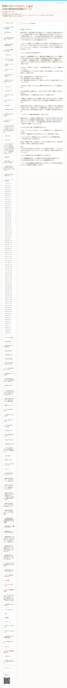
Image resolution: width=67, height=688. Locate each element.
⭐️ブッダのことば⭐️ (9, 609)
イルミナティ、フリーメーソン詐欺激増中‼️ (9, 59)
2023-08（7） (8, 215)
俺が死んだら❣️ (8, 459)
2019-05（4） (8, 315)
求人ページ (7, 469)
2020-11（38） (8, 280)
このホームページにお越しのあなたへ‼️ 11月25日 (9, 115)
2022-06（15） (8, 242)
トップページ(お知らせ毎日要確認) (9, 27)
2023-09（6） (8, 213)
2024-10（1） (8, 199)
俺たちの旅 (7, 140)
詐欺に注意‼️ (7, 455)
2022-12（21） (8, 230)
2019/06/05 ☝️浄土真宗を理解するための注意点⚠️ (9, 564)
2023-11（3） (8, 211)
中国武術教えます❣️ (9, 444)
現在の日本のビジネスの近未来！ (9, 75)
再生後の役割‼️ (8, 341)
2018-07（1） (8, 333)
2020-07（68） (8, 288)
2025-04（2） (8, 191)
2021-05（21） (8, 268)
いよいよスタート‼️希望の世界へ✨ (9, 120)
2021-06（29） (8, 266)
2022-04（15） (8, 246)
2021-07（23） (8, 264)
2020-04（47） (8, 293)
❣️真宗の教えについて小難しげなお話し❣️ (9, 570)
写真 (5, 613)
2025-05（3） (8, 189)
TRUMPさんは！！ (8, 55)
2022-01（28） (8, 252)
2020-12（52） (8, 278)
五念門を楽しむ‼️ (8, 430)
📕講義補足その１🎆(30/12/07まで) (9, 526)
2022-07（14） (8, 240)
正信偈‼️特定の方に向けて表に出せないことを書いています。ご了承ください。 (9, 168)
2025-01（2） (8, 195)
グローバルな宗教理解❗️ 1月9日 (9, 369)
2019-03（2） (8, 319)
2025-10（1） (8, 183)
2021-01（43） (8, 276)
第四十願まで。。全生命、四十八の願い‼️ (9, 161)
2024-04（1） (8, 205)
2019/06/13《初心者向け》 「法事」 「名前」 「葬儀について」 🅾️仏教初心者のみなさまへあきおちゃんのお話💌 (9, 597)
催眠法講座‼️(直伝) (8, 109)
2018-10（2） (8, 327)
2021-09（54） (8, 260)
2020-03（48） (8, 295)
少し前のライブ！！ (9, 90)
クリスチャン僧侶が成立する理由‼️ (9, 50)
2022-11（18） (8, 232)
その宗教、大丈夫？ (9, 23)
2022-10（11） (8, 234)
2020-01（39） (8, 299)
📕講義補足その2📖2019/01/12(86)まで (9, 532)
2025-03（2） (8, 193)
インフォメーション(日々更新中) (9, 180)
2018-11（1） (8, 325)
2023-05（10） (8, 221)
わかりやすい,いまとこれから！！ (9, 95)
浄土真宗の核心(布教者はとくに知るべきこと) (9, 39)
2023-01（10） (8, 229)
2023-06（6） (8, 219)
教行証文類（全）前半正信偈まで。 (9, 346)
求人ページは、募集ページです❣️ (9, 464)
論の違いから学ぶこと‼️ (26, 29)
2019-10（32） (8, 305)
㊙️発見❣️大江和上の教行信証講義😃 (9, 637)
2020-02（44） (8, 297)
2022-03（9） (8, 248)
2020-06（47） (8, 290)
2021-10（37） (8, 258)
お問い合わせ (7, 136)
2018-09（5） (8, 329)
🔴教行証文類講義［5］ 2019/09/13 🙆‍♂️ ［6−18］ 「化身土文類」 (9, 512)
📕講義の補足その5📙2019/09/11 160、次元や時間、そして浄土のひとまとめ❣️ (9, 557)
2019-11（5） (8, 303)
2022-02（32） (8, 250)
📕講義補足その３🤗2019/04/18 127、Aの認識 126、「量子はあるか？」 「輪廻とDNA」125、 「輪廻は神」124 (9, 539)
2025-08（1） (8, 185)
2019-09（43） (8, 307)
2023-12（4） (8, 209)
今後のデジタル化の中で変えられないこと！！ (9, 81)
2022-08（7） (8, 238)
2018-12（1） (8, 323)
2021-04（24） (8, 270)
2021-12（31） (8, 254)
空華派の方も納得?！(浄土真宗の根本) (9, 45)
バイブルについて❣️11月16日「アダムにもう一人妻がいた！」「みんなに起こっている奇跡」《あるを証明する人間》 (9, 129)
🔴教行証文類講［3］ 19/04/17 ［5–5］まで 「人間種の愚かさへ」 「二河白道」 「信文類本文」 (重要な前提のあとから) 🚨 (10, 496)
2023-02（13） (8, 227)
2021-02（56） (8, 274)
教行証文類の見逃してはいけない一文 (9, 363)
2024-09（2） (8, 201)
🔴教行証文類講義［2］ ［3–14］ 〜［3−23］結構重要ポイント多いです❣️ (9, 487)
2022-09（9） (8, 236)
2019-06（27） (8, 313)
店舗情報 (6, 617)
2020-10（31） (8, 282)
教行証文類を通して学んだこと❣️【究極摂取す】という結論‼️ (9, 380)
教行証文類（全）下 (9, 354)
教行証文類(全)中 (8, 350)
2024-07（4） (8, 203)
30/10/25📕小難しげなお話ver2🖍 (9, 575)
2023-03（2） (8, 225)
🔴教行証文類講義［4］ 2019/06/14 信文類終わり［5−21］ (9, 505)
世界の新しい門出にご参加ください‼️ (9, 175)
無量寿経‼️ (7, 157)
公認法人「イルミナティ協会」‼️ (9, 65)
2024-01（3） (8, 207)
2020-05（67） (8, 291)
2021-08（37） (8, 262)
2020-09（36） (8, 284)
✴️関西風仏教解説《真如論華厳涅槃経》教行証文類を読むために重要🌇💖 (9, 520)
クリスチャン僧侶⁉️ (8, 337)
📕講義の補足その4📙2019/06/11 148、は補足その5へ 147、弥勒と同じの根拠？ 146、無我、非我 (9, 548)
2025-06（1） (8, 187)
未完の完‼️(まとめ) (8, 440)
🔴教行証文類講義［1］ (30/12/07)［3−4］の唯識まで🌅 (9, 480)
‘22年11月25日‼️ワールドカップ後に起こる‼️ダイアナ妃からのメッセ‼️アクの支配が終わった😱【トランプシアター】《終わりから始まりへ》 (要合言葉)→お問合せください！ (9, 148)
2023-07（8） (8, 217)
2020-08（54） (8, 286)
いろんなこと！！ (8, 86)
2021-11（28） (8, 256)
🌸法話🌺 (6, 580)
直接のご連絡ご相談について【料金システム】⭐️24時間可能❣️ (9, 400)
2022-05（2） (8, 244)
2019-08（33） (8, 309)
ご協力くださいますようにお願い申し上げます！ (9, 661)
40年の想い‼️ (7, 105)
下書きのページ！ (8, 656)
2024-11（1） (8, 197)
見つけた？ (7, 647)
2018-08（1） (8, 331)
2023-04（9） (8, 223)
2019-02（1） (8, 321)
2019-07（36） (8, 311)
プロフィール (7, 621)
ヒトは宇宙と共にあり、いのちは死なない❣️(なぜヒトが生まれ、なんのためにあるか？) (9, 392)
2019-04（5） (8, 317)
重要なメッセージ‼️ (9, 405)
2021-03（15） (8, 272)
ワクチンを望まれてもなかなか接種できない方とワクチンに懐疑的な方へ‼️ (9, 449)
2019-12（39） (8, 301)
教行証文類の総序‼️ (9, 358)
